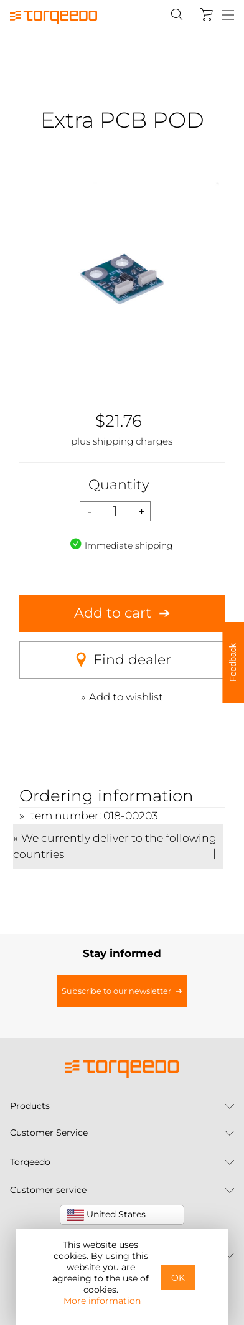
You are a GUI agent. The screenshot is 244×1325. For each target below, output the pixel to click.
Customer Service (49, 1132)
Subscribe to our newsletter (116, 991)
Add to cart (112, 613)
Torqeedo (30, 1161)
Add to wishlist (126, 697)
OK (178, 1277)
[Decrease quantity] (89, 511)
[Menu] (228, 15)
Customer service (48, 1189)
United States (106, 1215)
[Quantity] (115, 511)
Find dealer (122, 660)
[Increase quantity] (142, 511)
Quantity (118, 484)
